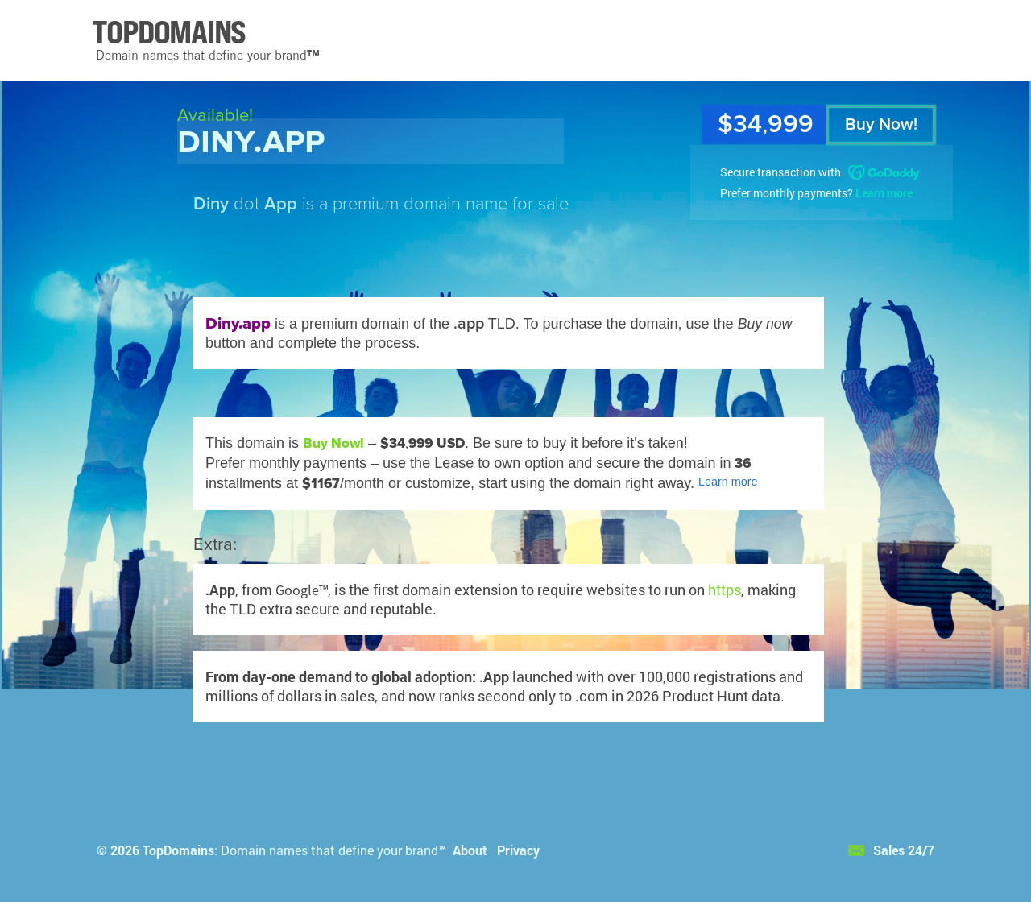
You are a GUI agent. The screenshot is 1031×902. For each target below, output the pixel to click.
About (470, 850)
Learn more (884, 193)
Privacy (518, 850)
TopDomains (178, 850)
